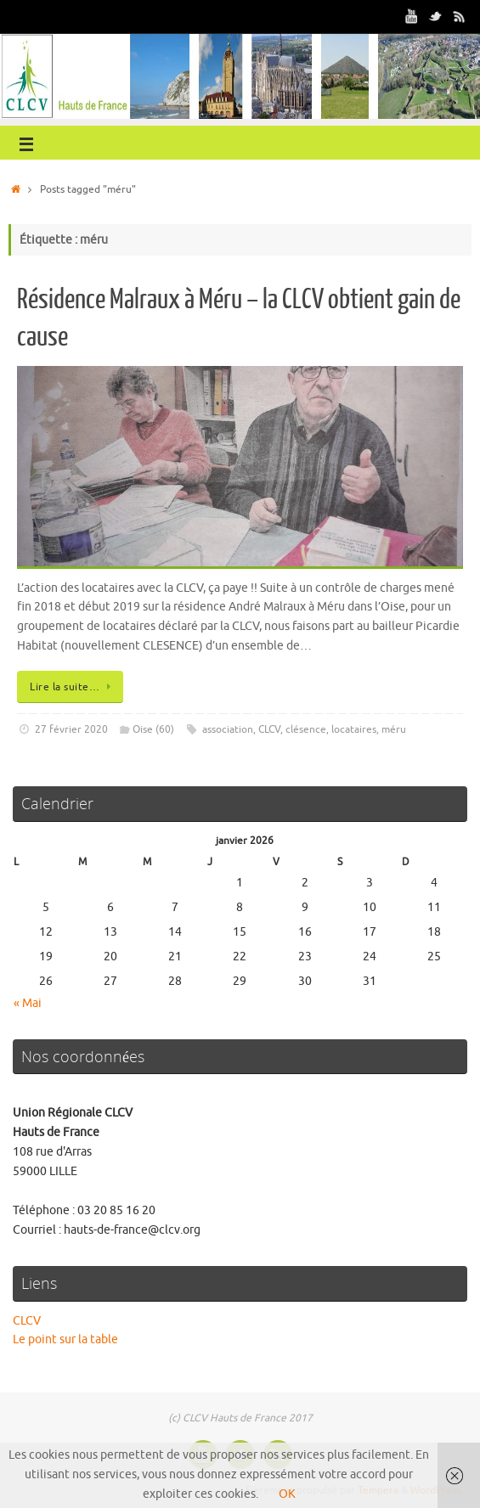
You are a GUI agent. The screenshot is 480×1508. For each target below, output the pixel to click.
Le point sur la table (65, 1339)
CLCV (269, 729)
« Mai (28, 1003)
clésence (305, 729)
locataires (353, 729)
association (227, 729)
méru (393, 729)
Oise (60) (153, 729)
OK (287, 1494)
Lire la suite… (73, 687)
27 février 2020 (71, 729)
